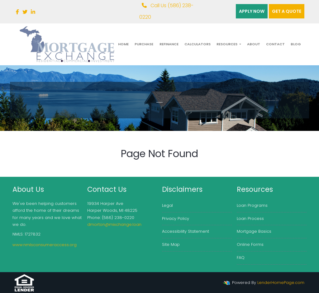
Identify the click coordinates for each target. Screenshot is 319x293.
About (253, 44)
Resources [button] (227, 44)
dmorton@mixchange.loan (114, 224)
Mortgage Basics (254, 231)
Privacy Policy (175, 218)
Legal (167, 205)
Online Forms (250, 244)
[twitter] (24, 12)
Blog (296, 44)
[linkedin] (33, 12)
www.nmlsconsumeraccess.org (44, 245)
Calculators (197, 44)
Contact (275, 44)
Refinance (169, 44)
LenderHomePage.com (280, 282)
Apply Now (251, 11)
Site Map (171, 244)
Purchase (144, 44)
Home (123, 44)
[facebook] (17, 12)
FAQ (241, 258)
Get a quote (286, 11)
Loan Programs (252, 205)
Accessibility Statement (185, 231)
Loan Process (250, 218)
